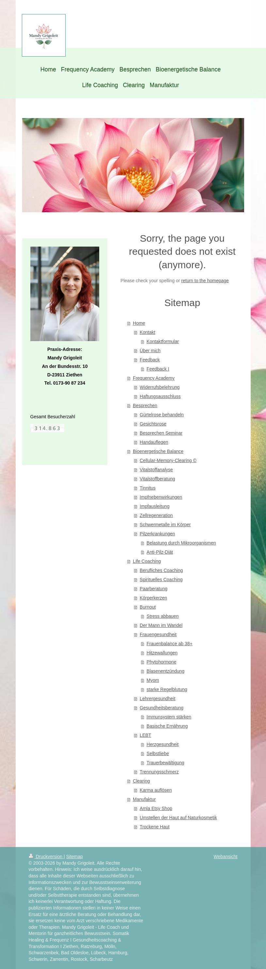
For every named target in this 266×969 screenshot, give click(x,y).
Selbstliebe (158, 753)
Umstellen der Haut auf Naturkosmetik (178, 817)
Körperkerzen (153, 597)
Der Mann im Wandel (161, 625)
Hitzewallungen (162, 652)
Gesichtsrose (153, 423)
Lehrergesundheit (157, 698)
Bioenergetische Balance (158, 451)
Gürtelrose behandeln (162, 414)
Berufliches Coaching (161, 570)
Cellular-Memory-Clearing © (168, 460)
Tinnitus (148, 488)
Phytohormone (161, 662)
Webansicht (226, 856)
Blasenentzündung (165, 671)
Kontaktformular (163, 341)
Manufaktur (144, 799)
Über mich (150, 350)
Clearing (141, 781)
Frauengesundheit (158, 634)
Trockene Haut (154, 826)
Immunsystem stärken (169, 716)
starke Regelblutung (167, 689)
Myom (153, 680)
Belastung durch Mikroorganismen (181, 542)
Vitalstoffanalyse (156, 469)
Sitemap (74, 856)
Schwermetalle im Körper (165, 524)
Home (139, 323)
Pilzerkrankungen (157, 533)
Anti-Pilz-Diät (160, 552)
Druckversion (46, 856)
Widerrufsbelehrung (160, 387)
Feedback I (158, 369)
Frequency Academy (154, 378)
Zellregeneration (156, 515)
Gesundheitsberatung (161, 707)
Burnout (148, 607)
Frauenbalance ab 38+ (170, 643)
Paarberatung (153, 588)
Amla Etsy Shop (156, 808)
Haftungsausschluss (160, 396)
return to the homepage (205, 280)
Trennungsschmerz (159, 771)
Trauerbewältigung (165, 762)
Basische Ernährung (167, 726)
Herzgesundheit (163, 744)
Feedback (150, 359)
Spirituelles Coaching (161, 579)
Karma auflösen (156, 790)
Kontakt (147, 332)
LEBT (145, 735)
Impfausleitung (154, 506)
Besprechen (145, 405)
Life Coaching (147, 561)
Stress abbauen (163, 616)
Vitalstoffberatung (157, 478)
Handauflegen (154, 442)
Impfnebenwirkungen (161, 497)
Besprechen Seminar (161, 433)
